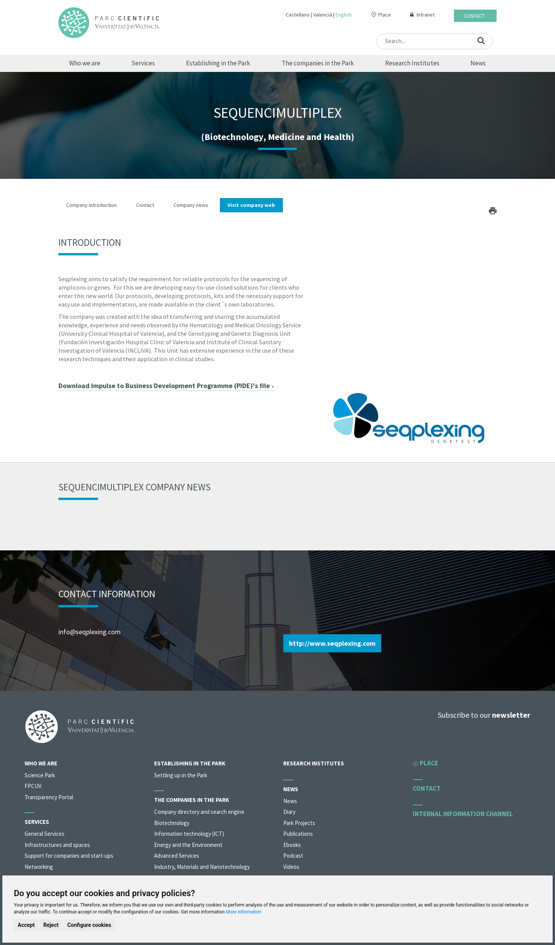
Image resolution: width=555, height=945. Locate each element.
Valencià (322, 14)
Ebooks (292, 844)
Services (143, 63)
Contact (474, 15)
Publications (298, 833)
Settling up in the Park (180, 775)
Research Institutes (412, 63)
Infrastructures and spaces (57, 844)
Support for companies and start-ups (69, 855)
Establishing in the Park (218, 63)
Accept (26, 925)
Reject (51, 925)
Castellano (298, 14)
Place (384, 14)
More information (244, 912)
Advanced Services (176, 855)
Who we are (84, 63)
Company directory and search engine (199, 811)
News (478, 63)
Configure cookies (89, 925)
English (344, 14)
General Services (45, 833)
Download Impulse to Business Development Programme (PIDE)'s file (166, 385)
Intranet (426, 14)
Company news (190, 205)
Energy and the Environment (188, 844)
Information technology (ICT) (189, 833)
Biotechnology (171, 823)
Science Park (40, 775)
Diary (289, 811)
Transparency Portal (49, 797)
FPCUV (33, 786)
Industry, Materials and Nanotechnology (202, 866)
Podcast (293, 855)
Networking (39, 866)
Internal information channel (463, 814)
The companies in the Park (318, 63)
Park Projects (299, 823)
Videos (291, 866)
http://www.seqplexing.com (332, 643)
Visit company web (251, 205)
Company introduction (91, 205)
